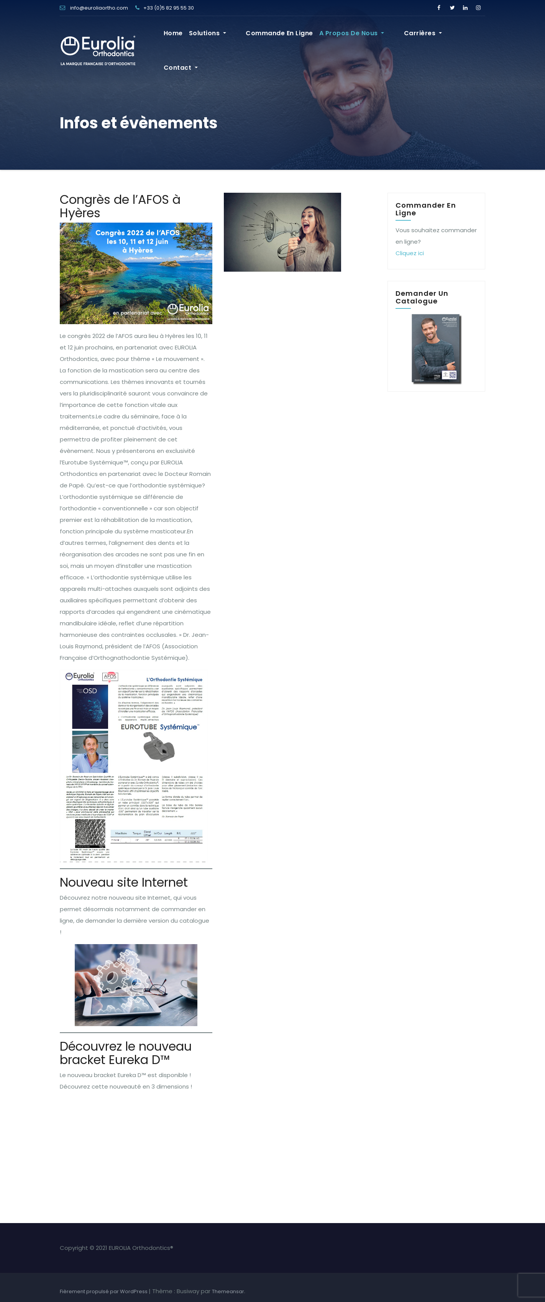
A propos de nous (365, 35)
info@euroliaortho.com (94, 7)
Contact (465, 35)
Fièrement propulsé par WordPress (104, 1291)
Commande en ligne (293, 35)
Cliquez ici (410, 253)
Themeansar (228, 1291)
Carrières (423, 35)
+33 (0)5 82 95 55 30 (164, 7)
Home (200, 35)
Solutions (234, 35)
